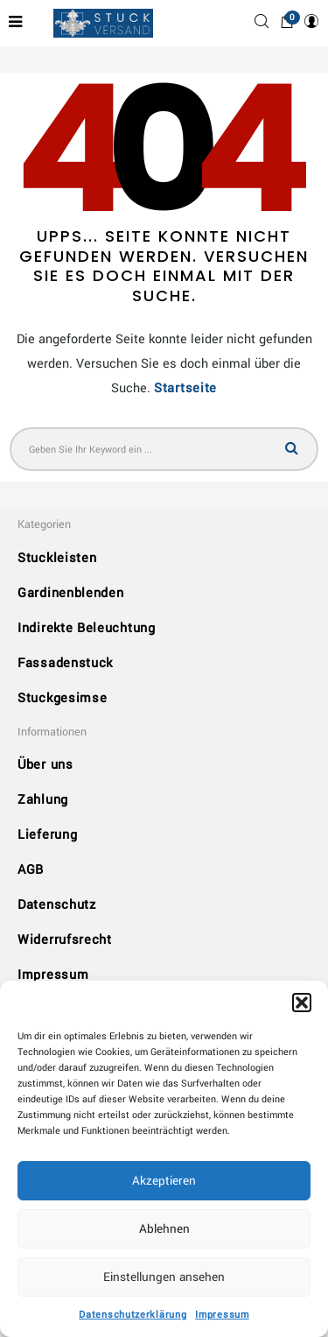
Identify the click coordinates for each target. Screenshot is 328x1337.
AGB (30, 870)
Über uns (45, 765)
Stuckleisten (56, 558)
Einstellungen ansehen (164, 1277)
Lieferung (47, 835)
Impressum (221, 1314)
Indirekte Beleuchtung (86, 628)
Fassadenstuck (65, 663)
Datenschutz (56, 905)
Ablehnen (164, 1229)
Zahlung (42, 800)
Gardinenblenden (70, 593)
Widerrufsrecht (64, 940)
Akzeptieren (164, 1180)
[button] (302, 1002)
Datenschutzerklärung (132, 1314)
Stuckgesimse (62, 698)
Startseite (185, 388)
